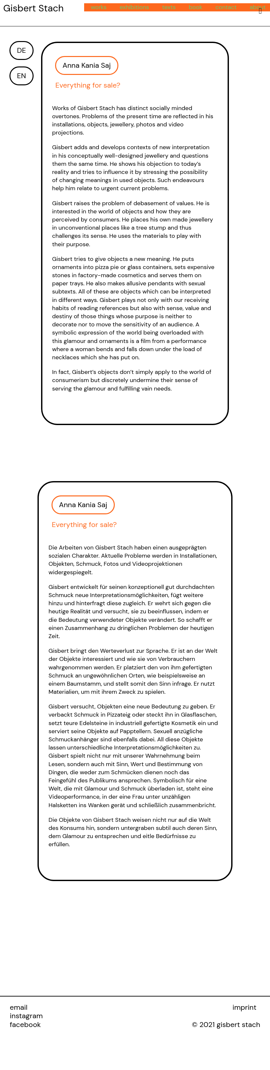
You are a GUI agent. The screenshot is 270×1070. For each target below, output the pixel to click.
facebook (25, 1025)
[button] (87, 65)
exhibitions (134, 7)
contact (225, 7)
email (18, 1008)
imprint (244, 1008)
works (98, 7)
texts (169, 7)
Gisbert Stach (33, 8)
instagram (26, 1016)
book (195, 7)
